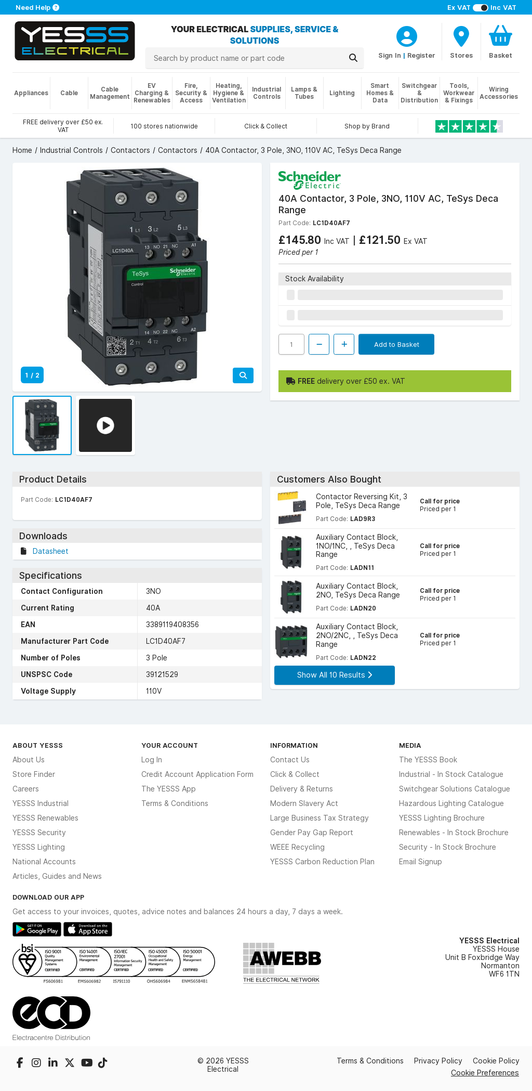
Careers (25, 789)
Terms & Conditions (174, 803)
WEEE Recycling (297, 847)
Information (294, 745)
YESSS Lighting (38, 847)
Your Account (169, 745)
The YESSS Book (428, 760)
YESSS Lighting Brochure (442, 818)
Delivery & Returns (301, 789)
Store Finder (33, 774)
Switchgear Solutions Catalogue (454, 789)
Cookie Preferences (485, 1072)
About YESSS (37, 745)
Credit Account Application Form (197, 774)
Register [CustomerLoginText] (421, 55)
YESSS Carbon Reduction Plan (322, 862)
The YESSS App (168, 789)
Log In (151, 760)
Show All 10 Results (334, 674)
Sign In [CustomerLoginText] (389, 55)
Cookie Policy (496, 1061)
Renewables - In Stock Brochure (454, 832)
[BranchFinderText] (461, 41)
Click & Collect (295, 774)
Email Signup (420, 862)
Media (410, 745)
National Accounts (44, 862)
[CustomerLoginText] (406, 35)
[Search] (353, 57)
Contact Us (290, 760)
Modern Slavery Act (304, 803)
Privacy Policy (438, 1061)
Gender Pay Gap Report (311, 832)
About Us (28, 760)
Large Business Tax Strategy (319, 818)
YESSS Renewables (45, 818)
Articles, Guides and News (57, 876)
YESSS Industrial (40, 803)
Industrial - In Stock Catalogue (451, 774)
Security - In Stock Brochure (447, 847)
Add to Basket (396, 344)
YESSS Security (39, 832)
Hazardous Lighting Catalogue (451, 803)
